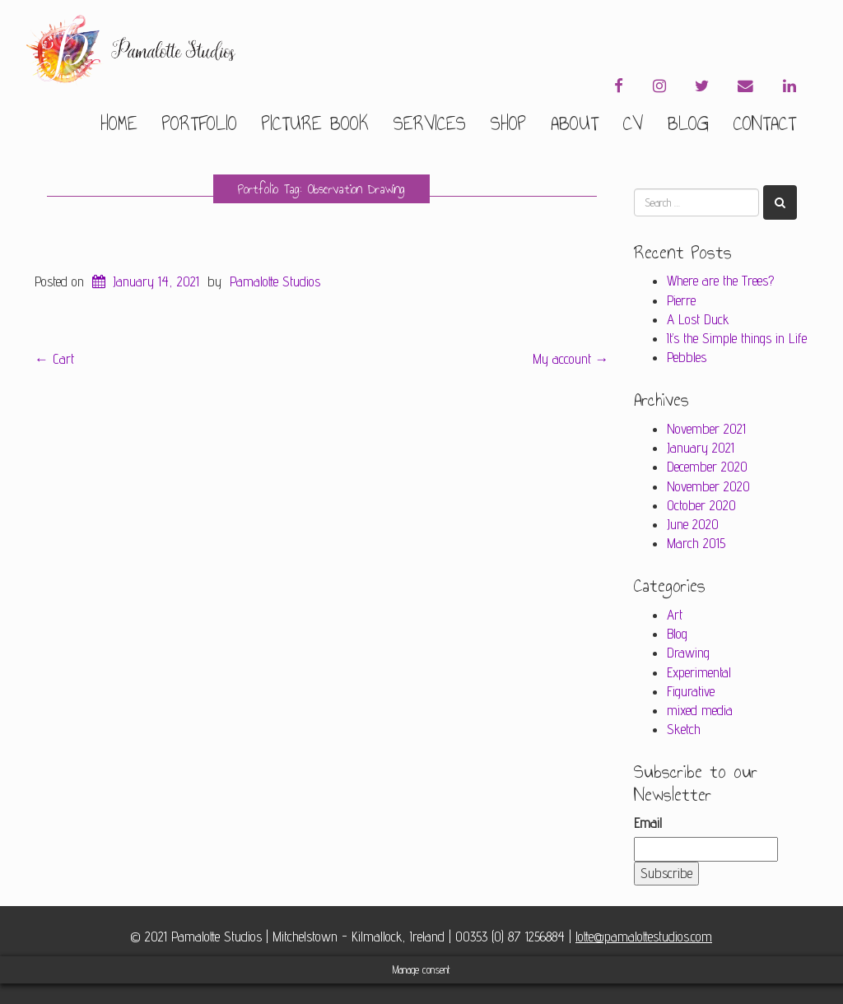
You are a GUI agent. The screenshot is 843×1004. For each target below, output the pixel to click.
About (574, 123)
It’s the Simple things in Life (737, 338)
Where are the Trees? (720, 280)
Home (118, 123)
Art (674, 615)
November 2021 (706, 429)
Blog (688, 123)
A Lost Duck (698, 319)
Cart (54, 359)
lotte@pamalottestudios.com (643, 936)
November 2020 (708, 486)
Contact (765, 123)
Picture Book (315, 123)
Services (430, 123)
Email (648, 823)
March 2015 (696, 543)
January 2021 (700, 447)
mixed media (700, 710)
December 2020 (707, 466)
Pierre (681, 300)
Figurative (691, 691)
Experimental (699, 672)
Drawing (688, 652)
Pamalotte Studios (275, 281)
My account (571, 359)
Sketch (684, 729)
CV (633, 123)
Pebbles (686, 357)
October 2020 (701, 505)
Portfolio (199, 123)
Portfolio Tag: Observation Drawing (321, 189)
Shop (508, 123)
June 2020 (693, 524)
